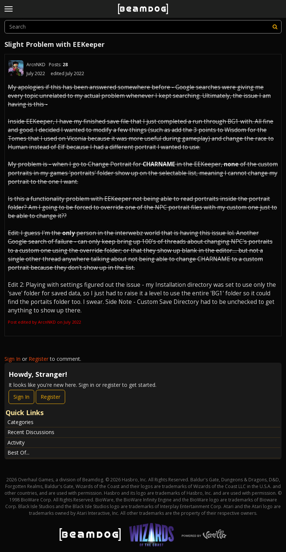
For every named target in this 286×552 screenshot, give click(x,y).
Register (38, 358)
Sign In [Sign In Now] (21, 396)
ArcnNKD (35, 64)
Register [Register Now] (50, 396)
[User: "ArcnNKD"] (15, 68)
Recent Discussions (30, 432)
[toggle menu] (8, 9)
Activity (16, 442)
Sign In (12, 358)
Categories (20, 422)
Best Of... (18, 452)
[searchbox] (143, 26)
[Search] (275, 26)
